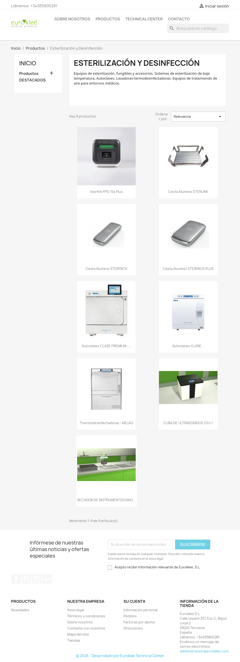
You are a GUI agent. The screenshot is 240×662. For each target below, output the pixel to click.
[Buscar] (198, 28)
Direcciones (133, 628)
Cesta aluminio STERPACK (106, 268)
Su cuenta (134, 601)
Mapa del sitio (78, 634)
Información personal (141, 610)
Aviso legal (75, 610)
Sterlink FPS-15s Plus (106, 191)
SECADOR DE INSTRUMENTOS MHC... (106, 500)
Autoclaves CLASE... (188, 346)
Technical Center (144, 19)
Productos (108, 19)
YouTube (26, 579)
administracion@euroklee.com (204, 651)
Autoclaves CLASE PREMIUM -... (106, 346)
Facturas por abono (139, 622)
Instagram (36, 579)
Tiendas (73, 640)
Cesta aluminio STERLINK (188, 191)
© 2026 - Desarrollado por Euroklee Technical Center (120, 655)
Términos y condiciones (86, 616)
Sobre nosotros (72, 19)
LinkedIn (47, 579)
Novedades (20, 610)
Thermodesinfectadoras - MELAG (106, 423)
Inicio (27, 63)
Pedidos (130, 616)
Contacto (179, 19)
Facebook (16, 579)
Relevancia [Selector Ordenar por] (198, 116)
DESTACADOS (32, 80)
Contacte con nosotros (86, 628)
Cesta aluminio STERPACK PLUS (188, 268)
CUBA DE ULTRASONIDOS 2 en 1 (188, 423)
